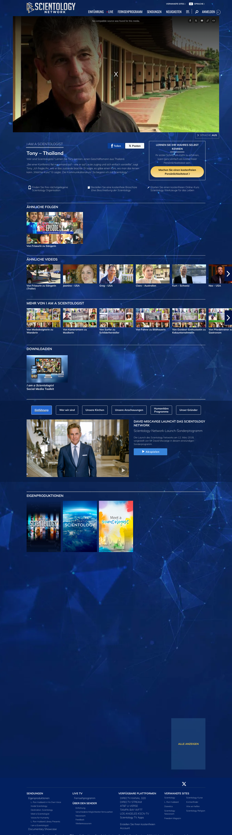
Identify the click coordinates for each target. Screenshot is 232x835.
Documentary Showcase (42, 829)
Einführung (80, 808)
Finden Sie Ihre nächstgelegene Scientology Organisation (50, 189)
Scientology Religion (195, 810)
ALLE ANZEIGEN (188, 743)
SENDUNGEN (154, 11)
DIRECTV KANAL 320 (133, 798)
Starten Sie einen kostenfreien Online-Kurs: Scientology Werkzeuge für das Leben (174, 189)
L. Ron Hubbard (171, 802)
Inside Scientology (39, 806)
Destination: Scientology (42, 810)
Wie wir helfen (193, 806)
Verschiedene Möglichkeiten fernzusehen (94, 811)
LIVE (110, 11)
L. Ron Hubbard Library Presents (45, 821)
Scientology (169, 797)
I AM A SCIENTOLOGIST (45, 144)
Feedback (80, 819)
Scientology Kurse (194, 797)
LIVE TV (77, 793)
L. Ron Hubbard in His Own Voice (46, 802)
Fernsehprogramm (84, 798)
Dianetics (168, 806)
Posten (135, 145)
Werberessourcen (84, 823)
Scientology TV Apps (132, 817)
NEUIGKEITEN (174, 11)
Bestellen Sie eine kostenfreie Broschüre (114, 189)
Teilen (116, 146)
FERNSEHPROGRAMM (130, 11)
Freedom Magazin (172, 818)
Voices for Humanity (40, 817)
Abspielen (150, 452)
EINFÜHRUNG (96, 11)
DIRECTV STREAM (131, 802)
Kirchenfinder (192, 802)
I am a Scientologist (39, 825)
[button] (228, 274)
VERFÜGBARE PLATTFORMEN (137, 793)
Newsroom (81, 815)
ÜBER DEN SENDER (84, 803)
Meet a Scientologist (40, 813)
